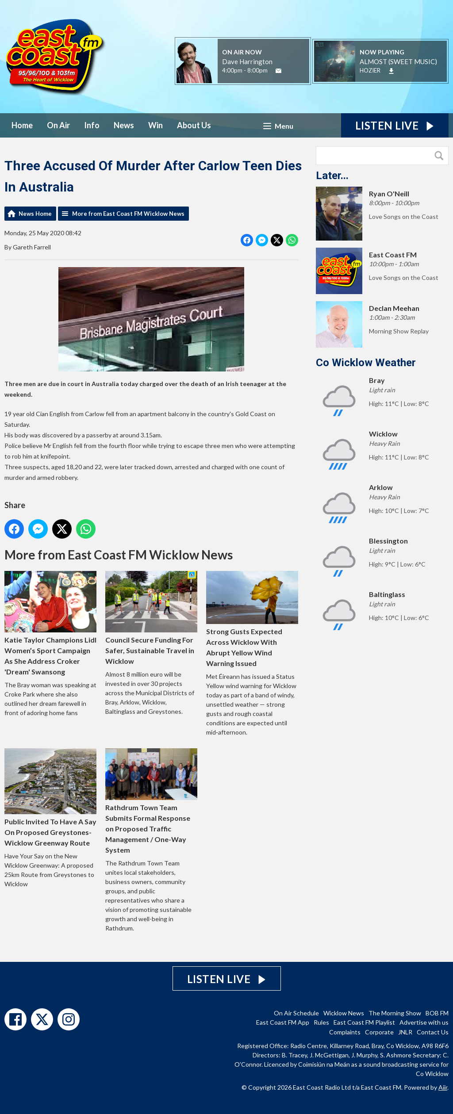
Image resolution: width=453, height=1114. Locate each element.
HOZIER (370, 70)
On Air (58, 125)
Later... (332, 175)
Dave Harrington (247, 61)
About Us (194, 125)
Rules (321, 1022)
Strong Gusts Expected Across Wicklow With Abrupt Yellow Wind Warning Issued (252, 619)
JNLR (405, 1032)
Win (155, 125)
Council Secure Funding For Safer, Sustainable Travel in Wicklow (151, 618)
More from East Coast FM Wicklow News (128, 213)
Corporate (379, 1032)
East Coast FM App (282, 1022)
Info (92, 125)
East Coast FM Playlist (364, 1022)
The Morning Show (395, 1013)
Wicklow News (343, 1013)
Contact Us (433, 1032)
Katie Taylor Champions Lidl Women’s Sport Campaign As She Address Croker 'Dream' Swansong (50, 623)
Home (22, 125)
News (124, 125)
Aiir (442, 1087)
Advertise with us (424, 1022)
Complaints (345, 1032)
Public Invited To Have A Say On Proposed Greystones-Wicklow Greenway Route (50, 797)
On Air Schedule (296, 1013)
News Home (35, 213)
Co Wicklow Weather (366, 362)
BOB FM (437, 1013)
